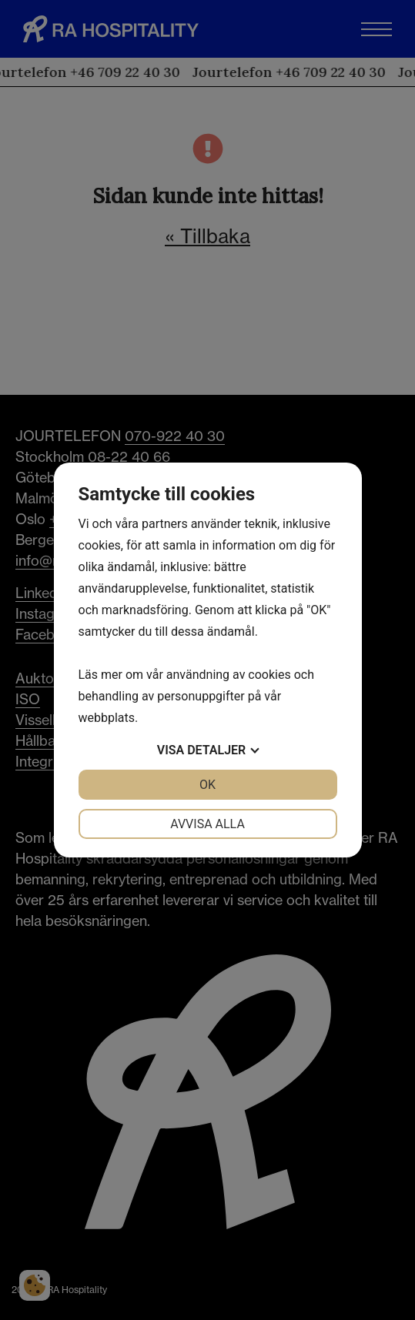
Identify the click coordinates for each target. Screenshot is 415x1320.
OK (207, 784)
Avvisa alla (207, 824)
